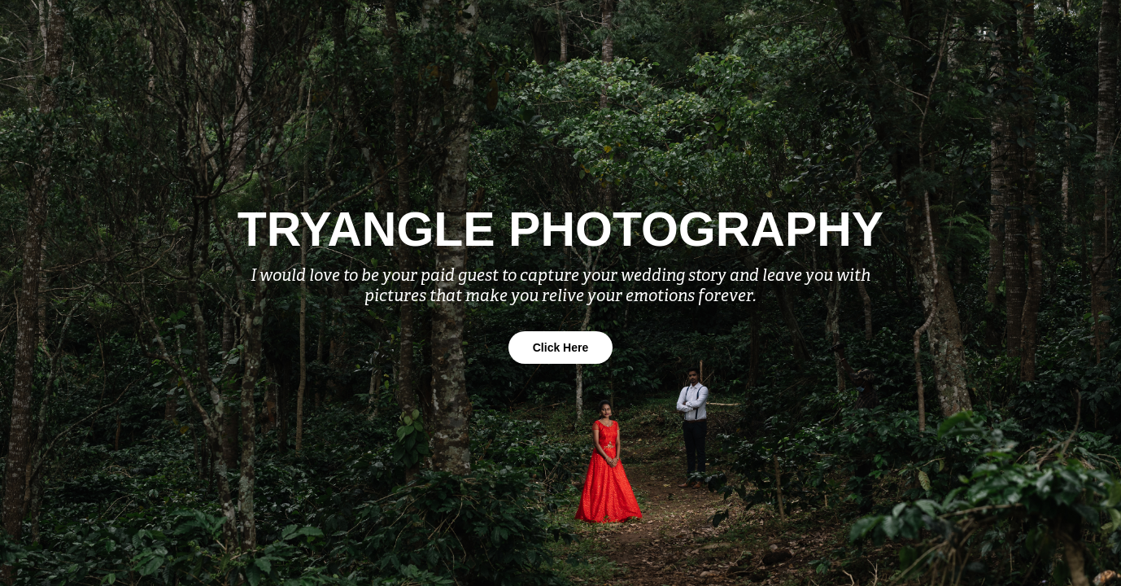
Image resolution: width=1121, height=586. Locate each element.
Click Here (560, 347)
